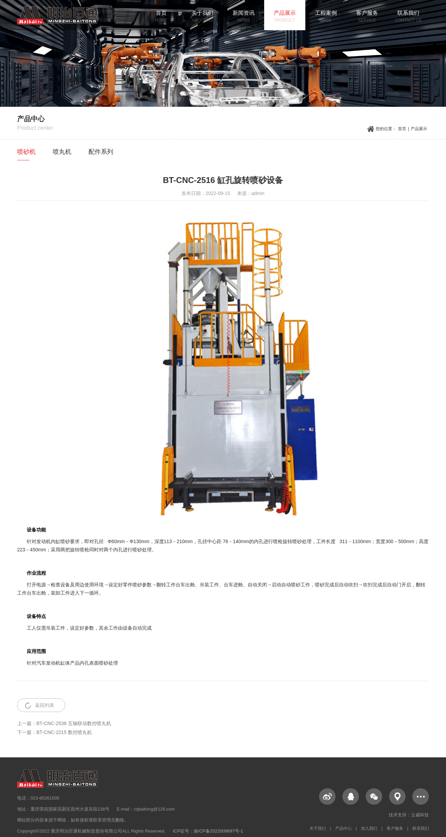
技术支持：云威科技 (409, 814)
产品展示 (419, 128)
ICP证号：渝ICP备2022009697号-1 (208, 831)
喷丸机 (62, 151)
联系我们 (420, 828)
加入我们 (369, 828)
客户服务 (395, 828)
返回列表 (44, 705)
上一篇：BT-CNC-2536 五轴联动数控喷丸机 (64, 723)
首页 (402, 128)
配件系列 (101, 151)
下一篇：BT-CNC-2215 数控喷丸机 (54, 732)
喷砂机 (26, 151)
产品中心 (343, 828)
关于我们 (317, 828)
